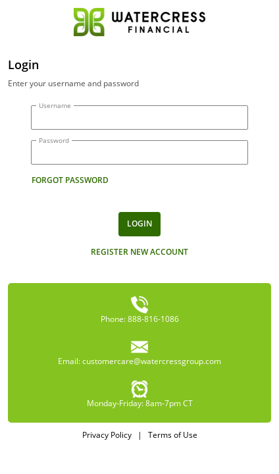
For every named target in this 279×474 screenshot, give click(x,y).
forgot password (70, 180)
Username (55, 105)
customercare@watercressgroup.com (151, 361)
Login (139, 223)
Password (54, 140)
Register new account (139, 252)
